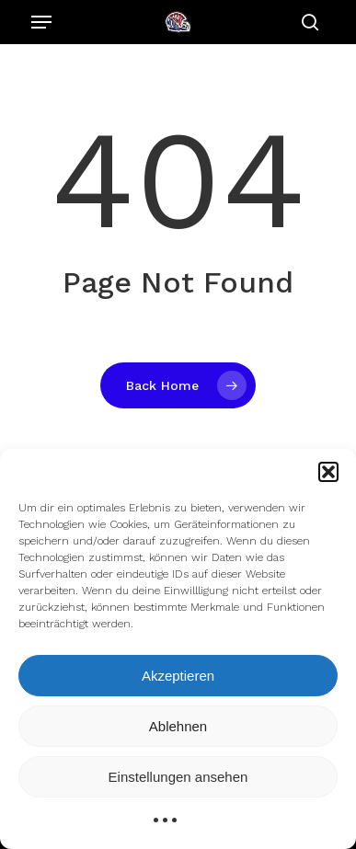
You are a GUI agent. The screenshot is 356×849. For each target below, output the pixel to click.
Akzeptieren (178, 675)
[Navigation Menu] (41, 22)
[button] (328, 472)
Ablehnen (178, 726)
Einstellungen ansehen (178, 777)
